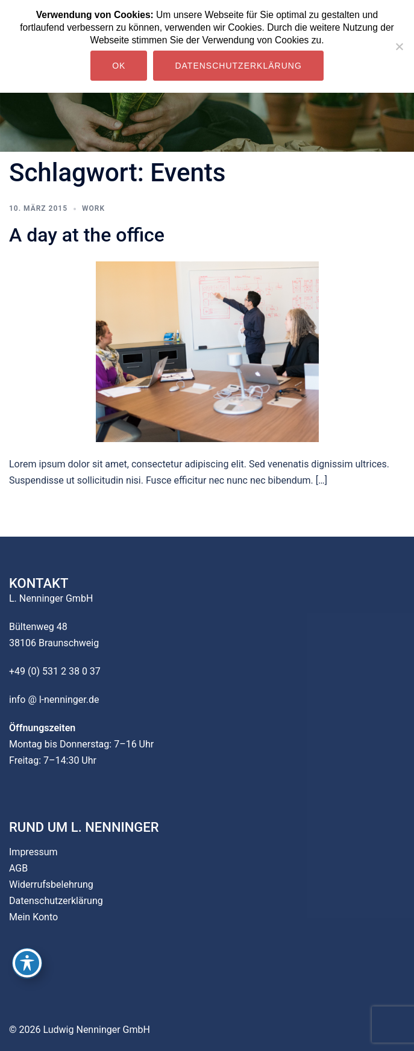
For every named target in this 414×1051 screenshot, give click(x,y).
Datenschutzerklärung (56, 900)
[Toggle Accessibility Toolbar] (27, 963)
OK (118, 65)
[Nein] (399, 46)
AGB (18, 868)
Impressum (33, 852)
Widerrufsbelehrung (51, 884)
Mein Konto (33, 917)
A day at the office (87, 234)
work (93, 208)
